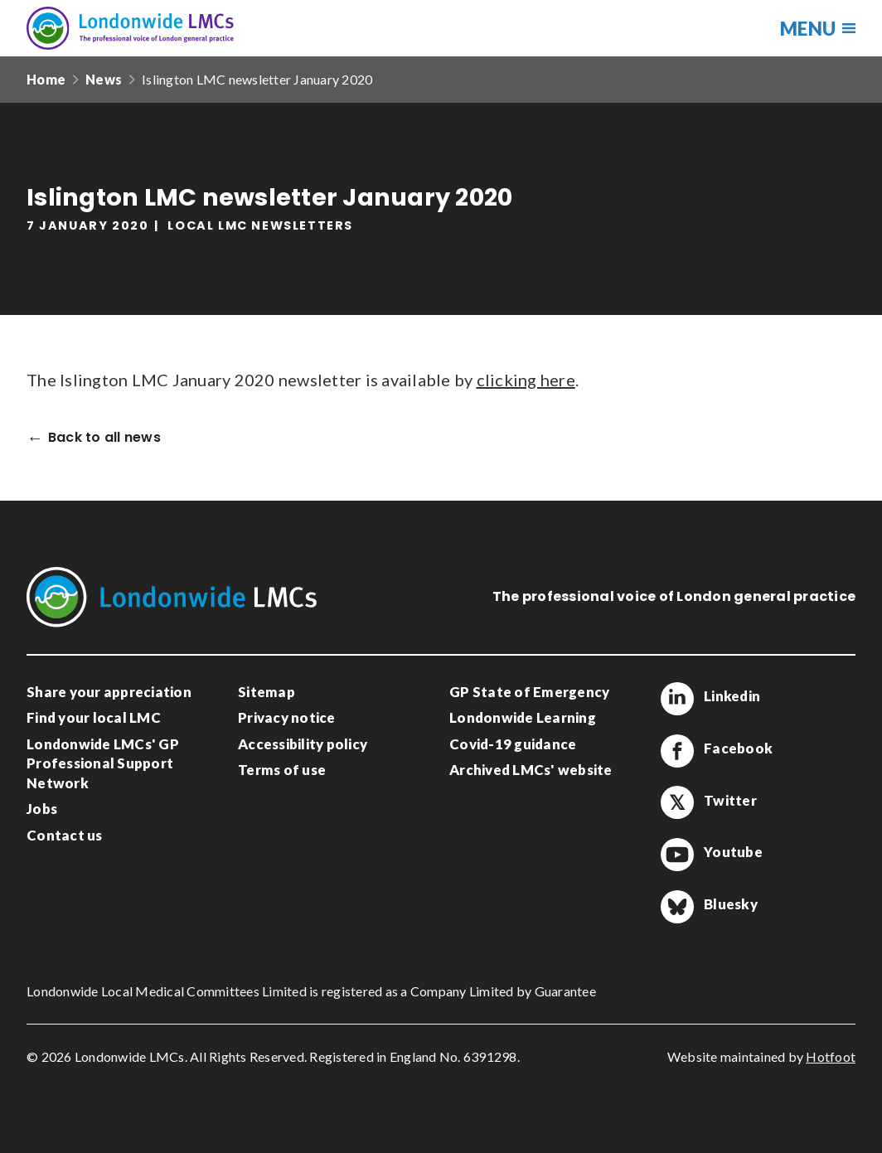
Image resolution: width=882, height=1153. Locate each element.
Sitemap (266, 691)
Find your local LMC (94, 717)
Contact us (65, 835)
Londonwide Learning (522, 717)
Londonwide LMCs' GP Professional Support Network (103, 763)
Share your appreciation (109, 691)
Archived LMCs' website (531, 769)
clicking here (526, 380)
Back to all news (104, 438)
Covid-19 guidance (512, 744)
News (103, 79)
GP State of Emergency (529, 691)
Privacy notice (287, 717)
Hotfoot (830, 1056)
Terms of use (282, 769)
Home (46, 79)
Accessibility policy (302, 744)
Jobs (42, 808)
